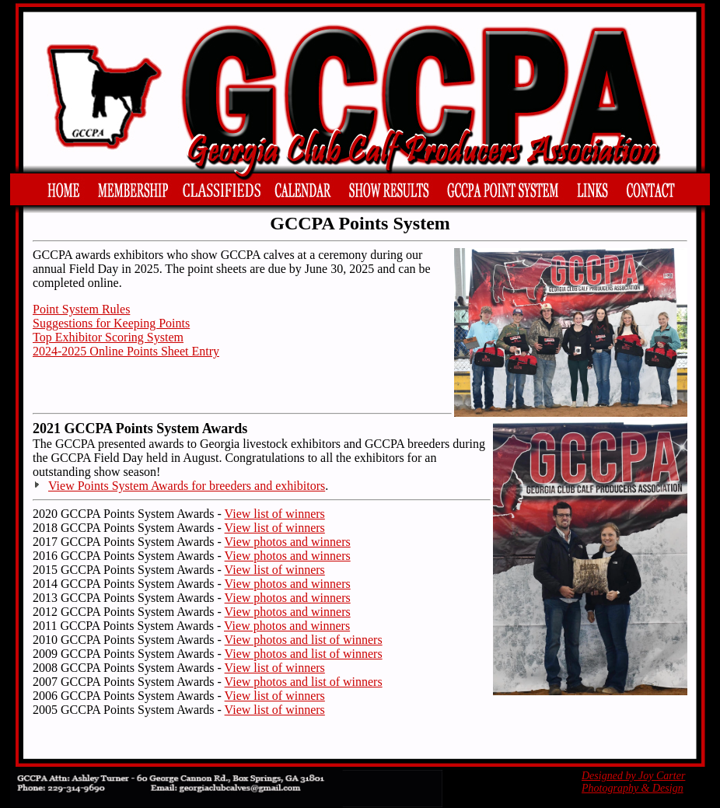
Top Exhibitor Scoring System (108, 337)
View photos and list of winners (304, 639)
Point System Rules (81, 309)
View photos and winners (288, 541)
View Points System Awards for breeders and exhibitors (186, 485)
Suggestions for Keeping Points (111, 323)
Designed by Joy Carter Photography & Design (633, 782)
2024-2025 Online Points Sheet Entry (126, 351)
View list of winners (275, 513)
